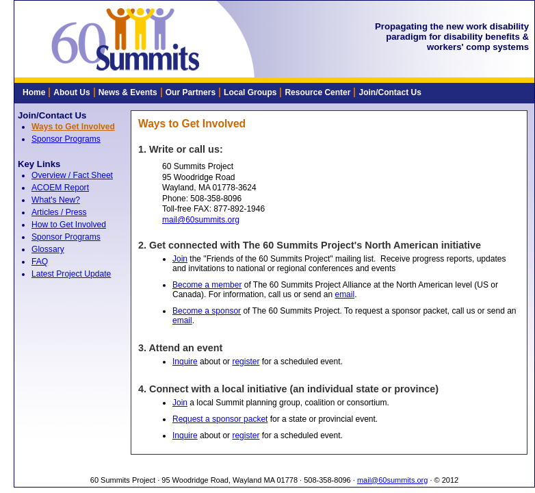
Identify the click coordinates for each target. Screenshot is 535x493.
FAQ (39, 261)
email (344, 294)
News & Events (128, 92)
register (245, 361)
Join (179, 259)
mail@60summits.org (200, 220)
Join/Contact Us (389, 92)
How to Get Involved (68, 224)
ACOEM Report (60, 187)
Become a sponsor (206, 311)
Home (34, 92)
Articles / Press (59, 212)
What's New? (55, 200)
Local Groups (250, 92)
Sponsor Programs (66, 139)
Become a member (207, 285)
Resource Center (317, 92)
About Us (71, 92)
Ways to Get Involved (73, 126)
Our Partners (191, 92)
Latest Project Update (71, 274)
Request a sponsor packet (220, 419)
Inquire (185, 361)
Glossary (47, 249)
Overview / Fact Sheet (72, 175)
